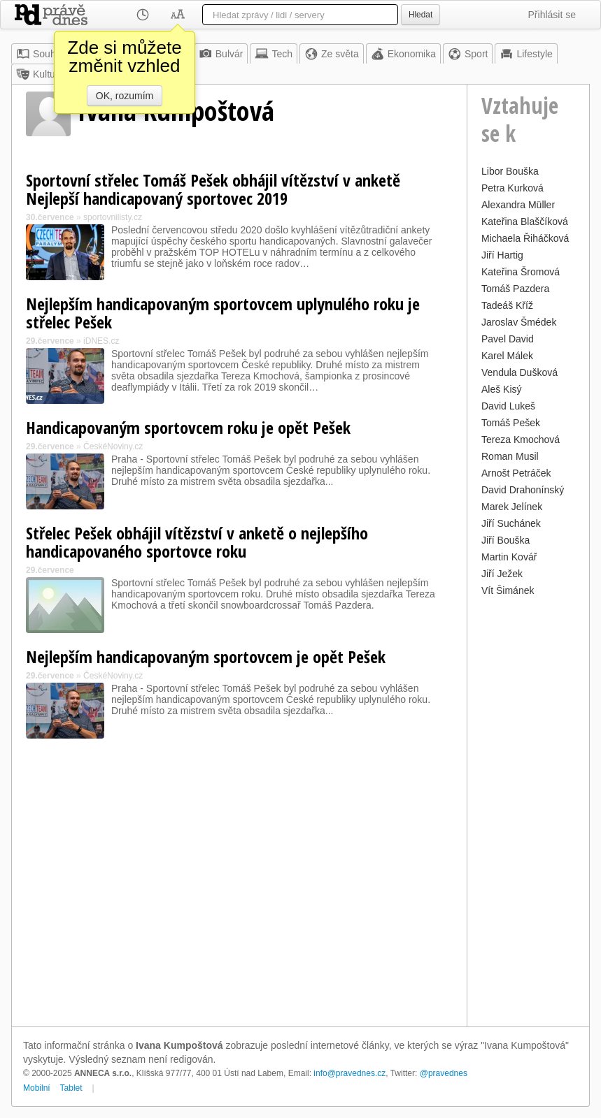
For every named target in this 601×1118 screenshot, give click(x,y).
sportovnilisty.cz (112, 217)
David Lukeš (508, 406)
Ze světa (331, 54)
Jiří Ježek (502, 573)
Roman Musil (510, 456)
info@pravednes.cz (349, 1073)
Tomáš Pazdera (515, 288)
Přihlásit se (552, 14)
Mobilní (36, 1088)
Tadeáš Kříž (507, 305)
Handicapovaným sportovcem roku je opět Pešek (188, 427)
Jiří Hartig (502, 255)
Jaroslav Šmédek (518, 322)
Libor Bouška (510, 171)
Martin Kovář (509, 556)
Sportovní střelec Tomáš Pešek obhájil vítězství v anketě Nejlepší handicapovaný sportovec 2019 (213, 189)
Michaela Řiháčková (525, 238)
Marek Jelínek (511, 506)
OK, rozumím (124, 95)
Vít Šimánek (507, 590)
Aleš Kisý (501, 389)
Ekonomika (403, 54)
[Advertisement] (528, 809)
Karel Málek (507, 355)
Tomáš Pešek (510, 422)
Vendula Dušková (519, 372)
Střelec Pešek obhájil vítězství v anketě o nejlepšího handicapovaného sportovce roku (197, 541)
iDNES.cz (101, 341)
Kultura (40, 74)
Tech (273, 54)
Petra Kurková (512, 188)
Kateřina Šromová (520, 271)
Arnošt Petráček (516, 473)
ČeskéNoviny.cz (113, 446)
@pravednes (443, 1073)
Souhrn (40, 54)
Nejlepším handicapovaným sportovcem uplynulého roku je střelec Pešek (223, 312)
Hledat (420, 15)
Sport (468, 54)
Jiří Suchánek (511, 523)
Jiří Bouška (505, 540)
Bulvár (221, 54)
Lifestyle (526, 54)
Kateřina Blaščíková (524, 221)
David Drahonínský (522, 489)
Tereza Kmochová (520, 439)
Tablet (71, 1088)
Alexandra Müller (518, 204)
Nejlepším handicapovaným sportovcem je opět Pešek (206, 656)
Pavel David (507, 338)
